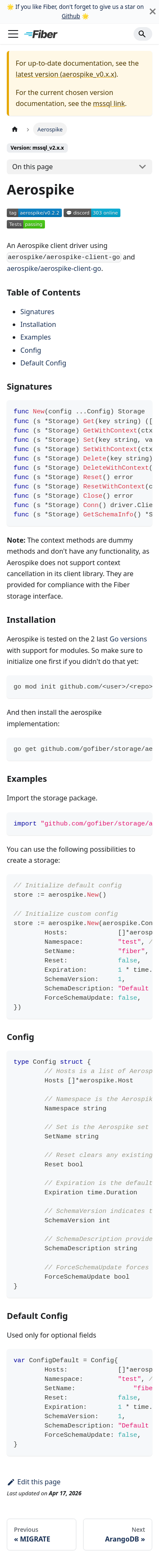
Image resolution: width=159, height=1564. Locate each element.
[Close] (152, 11)
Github (70, 16)
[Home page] (15, 129)
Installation (38, 324)
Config (30, 350)
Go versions (128, 639)
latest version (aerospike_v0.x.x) (66, 74)
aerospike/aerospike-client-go (54, 268)
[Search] (143, 34)
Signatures (37, 311)
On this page (32, 166)
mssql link (109, 103)
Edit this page (34, 1481)
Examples (35, 337)
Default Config (43, 363)
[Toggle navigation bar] (13, 34)
